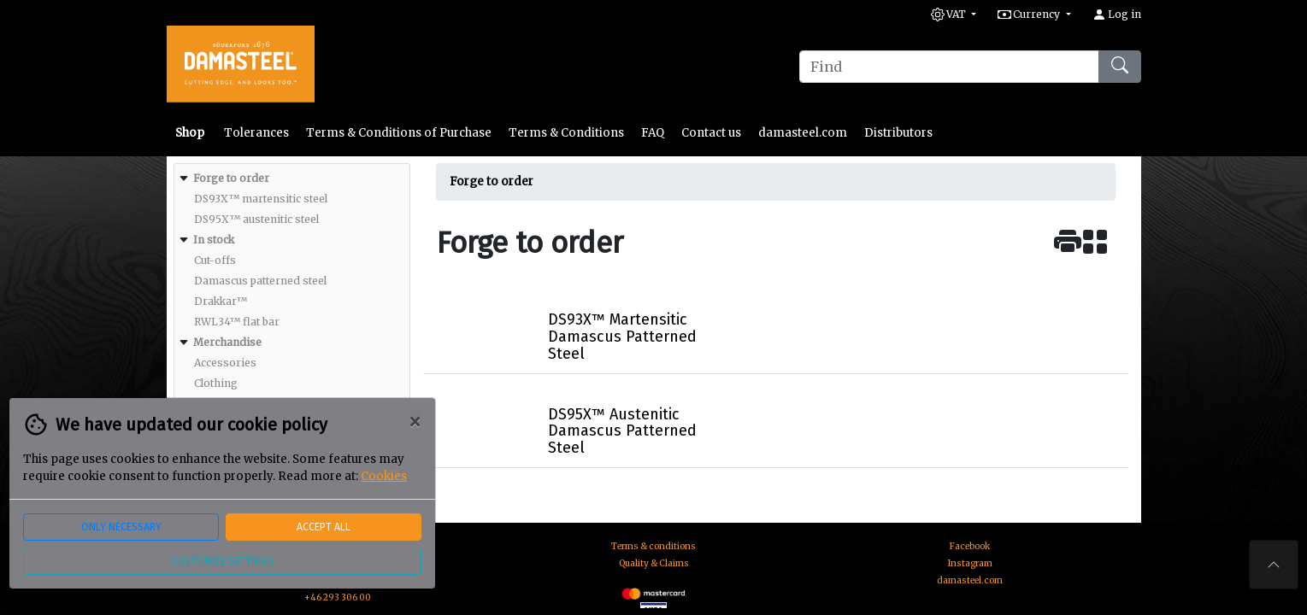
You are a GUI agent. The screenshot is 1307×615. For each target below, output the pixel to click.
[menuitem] (290, 199)
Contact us (711, 133)
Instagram (970, 563)
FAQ (652, 133)
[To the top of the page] (1273, 564)
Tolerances (256, 133)
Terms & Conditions (566, 133)
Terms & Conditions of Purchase (399, 133)
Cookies (384, 476)
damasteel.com (802, 133)
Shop (191, 133)
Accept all (323, 527)
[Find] (949, 66)
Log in (1116, 14)
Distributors (898, 133)
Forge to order (491, 181)
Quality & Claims (654, 563)
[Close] (414, 422)
